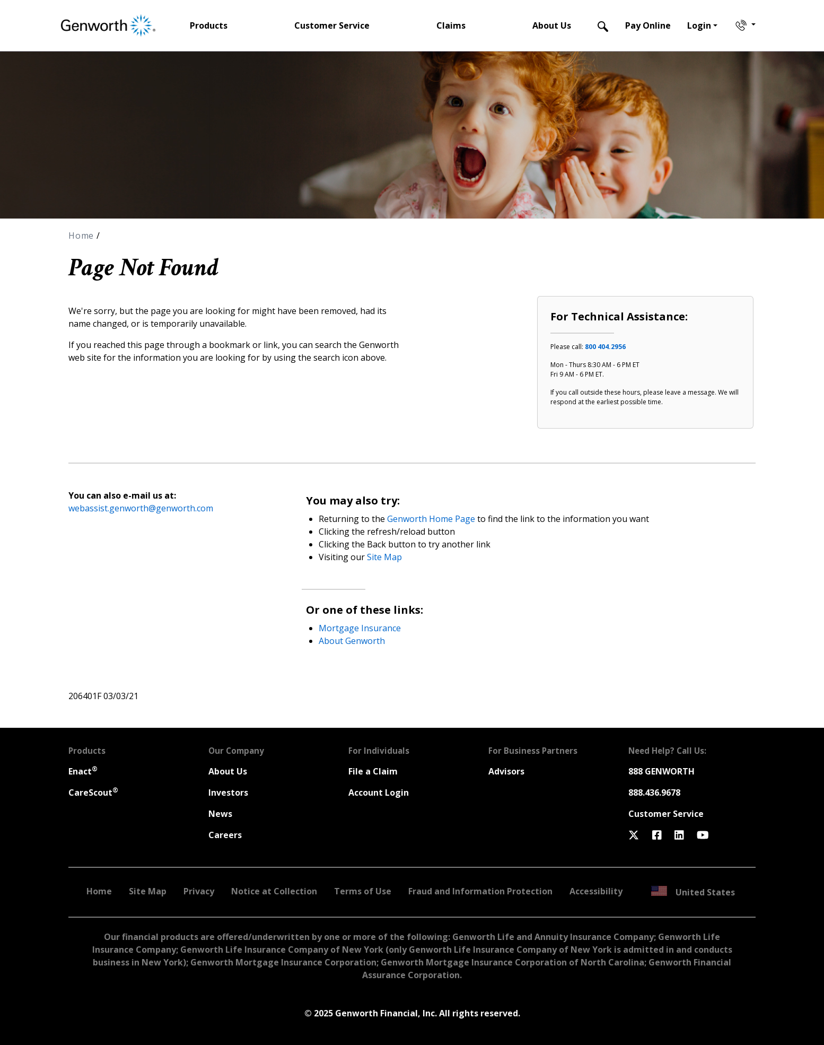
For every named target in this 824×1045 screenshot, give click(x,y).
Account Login (378, 792)
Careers (225, 835)
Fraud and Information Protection (480, 891)
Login (699, 25)
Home (82, 235)
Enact (83, 771)
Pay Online (648, 25)
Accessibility (596, 891)
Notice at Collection (274, 891)
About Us (551, 25)
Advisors (506, 771)
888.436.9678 (654, 792)
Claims (451, 25)
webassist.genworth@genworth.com (140, 508)
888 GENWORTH (661, 771)
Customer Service (332, 25)
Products (208, 25)
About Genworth (352, 641)
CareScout (93, 792)
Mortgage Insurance (360, 628)
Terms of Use (362, 891)
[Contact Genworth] (744, 25)
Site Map (384, 557)
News (220, 814)
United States (693, 892)
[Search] (603, 25)
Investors (228, 792)
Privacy (198, 891)
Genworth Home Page (431, 519)
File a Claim (373, 771)
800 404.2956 (605, 346)
